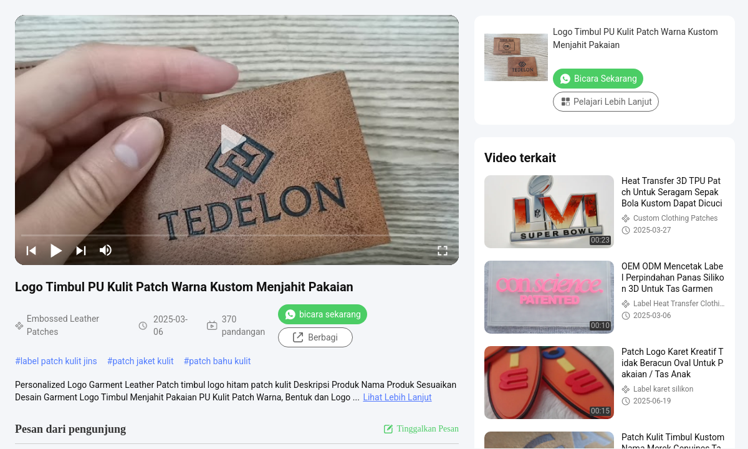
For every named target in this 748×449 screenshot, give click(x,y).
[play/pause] (56, 250)
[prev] (31, 250)
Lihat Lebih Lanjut (397, 397)
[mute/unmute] (106, 250)
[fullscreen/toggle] (442, 250)
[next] (81, 250)
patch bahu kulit (220, 361)
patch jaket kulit (142, 361)
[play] (236, 139)
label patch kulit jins (59, 361)
